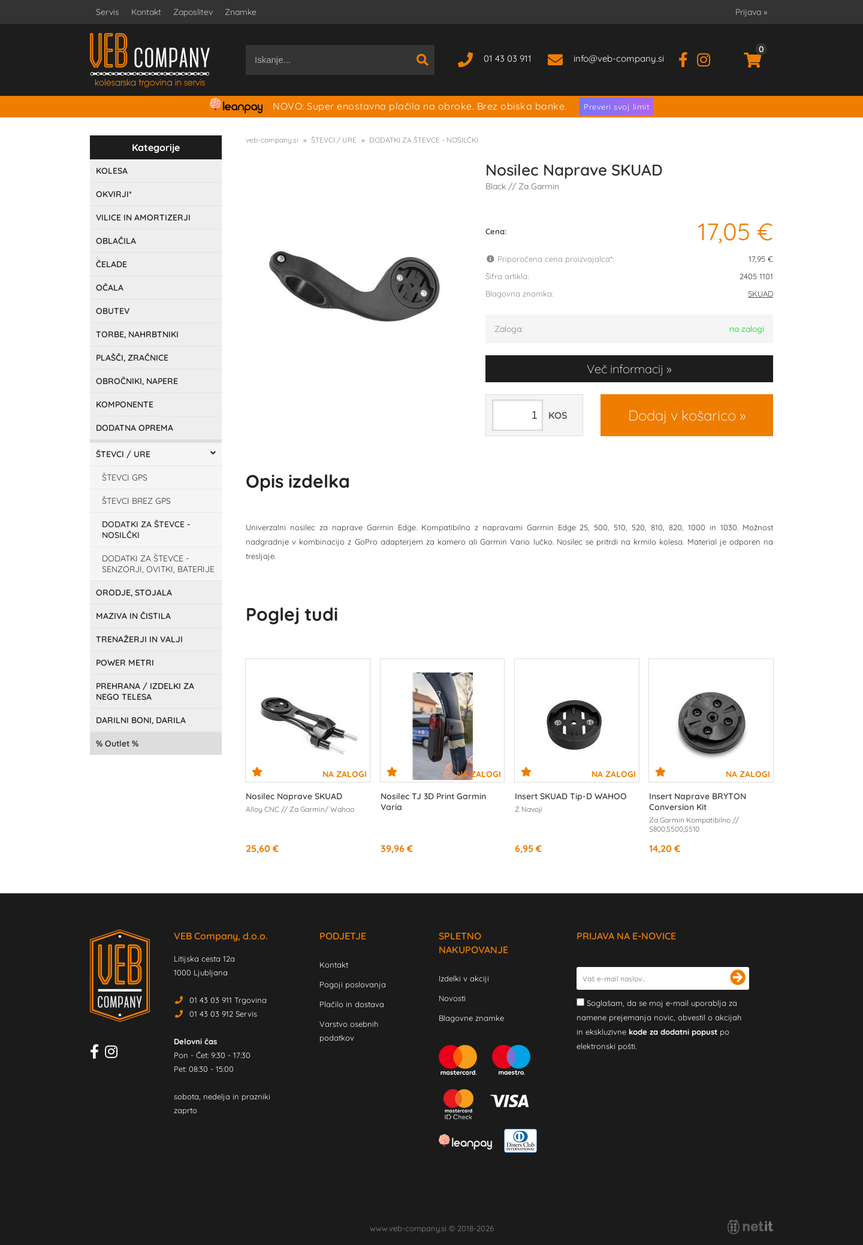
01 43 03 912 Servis (223, 1014)
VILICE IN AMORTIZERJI (143, 217)
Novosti (452, 998)
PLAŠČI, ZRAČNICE (132, 357)
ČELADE (111, 264)
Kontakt (146, 12)
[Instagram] (708, 58)
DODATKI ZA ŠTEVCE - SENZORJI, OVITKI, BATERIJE (158, 564)
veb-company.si (272, 139)
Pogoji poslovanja (352, 984)
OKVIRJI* (114, 194)
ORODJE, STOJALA (134, 592)
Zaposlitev (193, 12)
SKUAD (760, 293)
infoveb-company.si (619, 58)
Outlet (117, 743)
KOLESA (112, 170)
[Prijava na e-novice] (737, 978)
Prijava (751, 12)
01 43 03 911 (508, 58)
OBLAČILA (116, 240)
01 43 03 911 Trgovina (228, 1000)
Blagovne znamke (471, 1018)
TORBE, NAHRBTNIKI (137, 334)
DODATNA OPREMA (134, 427)
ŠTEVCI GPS (124, 477)
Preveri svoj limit (616, 106)
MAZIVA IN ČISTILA (133, 616)
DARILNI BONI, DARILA (141, 720)
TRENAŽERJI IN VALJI (139, 639)
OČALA (109, 287)
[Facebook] (687, 58)
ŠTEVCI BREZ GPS (136, 500)
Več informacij (625, 368)
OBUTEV (112, 311)
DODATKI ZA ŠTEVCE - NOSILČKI (146, 529)
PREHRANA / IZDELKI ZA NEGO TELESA (145, 691)
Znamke (241, 12)
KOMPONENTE (124, 404)
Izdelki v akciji (464, 978)
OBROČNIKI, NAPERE (137, 381)
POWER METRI (125, 662)
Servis (107, 12)
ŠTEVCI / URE (123, 454)
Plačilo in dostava (351, 1004)
